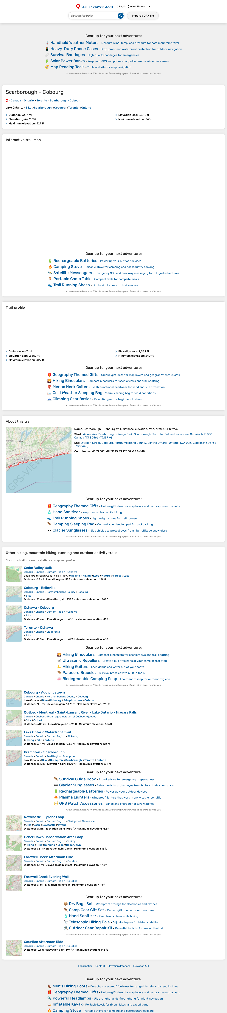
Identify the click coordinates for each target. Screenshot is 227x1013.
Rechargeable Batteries (75, 260)
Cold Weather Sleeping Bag (77, 392)
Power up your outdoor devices (120, 261)
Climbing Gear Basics (72, 398)
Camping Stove (67, 266)
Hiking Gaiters (75, 666)
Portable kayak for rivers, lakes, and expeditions (116, 1004)
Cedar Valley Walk (38, 568)
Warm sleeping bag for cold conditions (130, 393)
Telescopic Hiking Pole (89, 922)
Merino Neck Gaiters (71, 386)
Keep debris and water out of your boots (117, 667)
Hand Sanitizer (66, 511)
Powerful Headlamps (72, 998)
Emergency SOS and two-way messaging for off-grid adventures (137, 273)
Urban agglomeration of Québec (66, 716)
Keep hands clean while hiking (102, 512)
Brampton (69, 756)
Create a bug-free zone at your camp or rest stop (134, 661)
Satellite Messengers (72, 272)
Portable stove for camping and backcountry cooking (119, 267)
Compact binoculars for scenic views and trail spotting (123, 381)
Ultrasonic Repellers (81, 660)
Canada (28, 572)
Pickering (72, 736)
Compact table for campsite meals (116, 279)
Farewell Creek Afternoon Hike (48, 857)
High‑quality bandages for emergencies (113, 55)
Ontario (39, 572)
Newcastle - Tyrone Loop (44, 817)
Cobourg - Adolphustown (44, 692)
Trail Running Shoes (71, 284)
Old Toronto (53, 631)
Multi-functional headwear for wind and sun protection (128, 387)
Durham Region (55, 572)
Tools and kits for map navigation (109, 67)
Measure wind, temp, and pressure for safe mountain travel (140, 43)
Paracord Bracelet (79, 672)
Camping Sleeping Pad (73, 524)
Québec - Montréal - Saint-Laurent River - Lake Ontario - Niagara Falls (80, 712)
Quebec (40, 716)
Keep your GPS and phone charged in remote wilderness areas (128, 61)
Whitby (71, 841)
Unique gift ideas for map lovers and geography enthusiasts (140, 375)
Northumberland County (60, 592)
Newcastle (88, 821)
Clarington (73, 821)
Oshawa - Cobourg (39, 608)
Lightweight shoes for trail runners (116, 285)
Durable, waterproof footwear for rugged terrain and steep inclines (134, 986)
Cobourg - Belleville (39, 588)
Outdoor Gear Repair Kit (90, 928)
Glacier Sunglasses (70, 530)
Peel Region (53, 756)
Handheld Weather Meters (74, 42)
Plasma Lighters (74, 797)
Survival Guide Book (77, 779)
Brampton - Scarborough (44, 752)
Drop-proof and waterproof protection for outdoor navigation (141, 49)
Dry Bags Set (81, 903)
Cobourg (83, 592)
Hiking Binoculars (69, 380)
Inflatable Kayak (68, 1004)
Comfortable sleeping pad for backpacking (125, 524)
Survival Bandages (67, 54)
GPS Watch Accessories (81, 803)
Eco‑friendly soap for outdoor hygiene (145, 679)
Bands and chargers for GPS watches (129, 803)
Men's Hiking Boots (70, 986)
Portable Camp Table (72, 278)
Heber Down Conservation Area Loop (53, 837)
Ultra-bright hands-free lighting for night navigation (128, 998)
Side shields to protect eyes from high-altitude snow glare (128, 530)
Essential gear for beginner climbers (118, 399)
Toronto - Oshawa (38, 628)
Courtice (72, 861)
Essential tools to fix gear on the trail (139, 928)
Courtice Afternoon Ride (43, 942)
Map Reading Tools (67, 66)
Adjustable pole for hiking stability (135, 922)
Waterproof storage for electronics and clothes (126, 904)
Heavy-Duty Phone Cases (74, 48)
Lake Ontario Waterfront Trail (47, 732)
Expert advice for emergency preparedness (127, 779)
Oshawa (72, 572)
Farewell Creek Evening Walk (47, 877)
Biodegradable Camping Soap (90, 678)
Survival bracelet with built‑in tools (122, 673)
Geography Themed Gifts (75, 374)
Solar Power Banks (67, 60)
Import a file (143, 15)
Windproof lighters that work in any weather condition (127, 797)
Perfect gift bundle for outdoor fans (130, 910)
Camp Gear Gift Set (86, 909)
